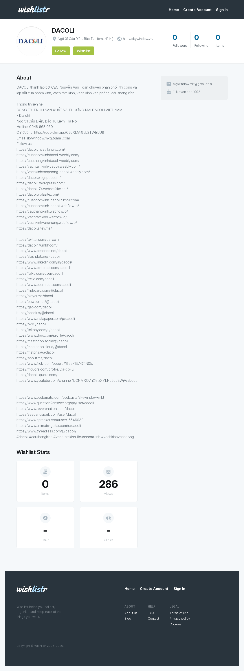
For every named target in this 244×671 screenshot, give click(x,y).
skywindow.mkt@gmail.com (192, 83)
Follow (60, 51)
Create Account (197, 9)
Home (174, 9)
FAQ (151, 613)
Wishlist (83, 51)
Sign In (222, 9)
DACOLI (63, 30)
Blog (128, 618)
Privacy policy (180, 618)
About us (131, 613)
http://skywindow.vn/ (138, 39)
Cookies (176, 624)
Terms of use (179, 613)
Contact (153, 618)
